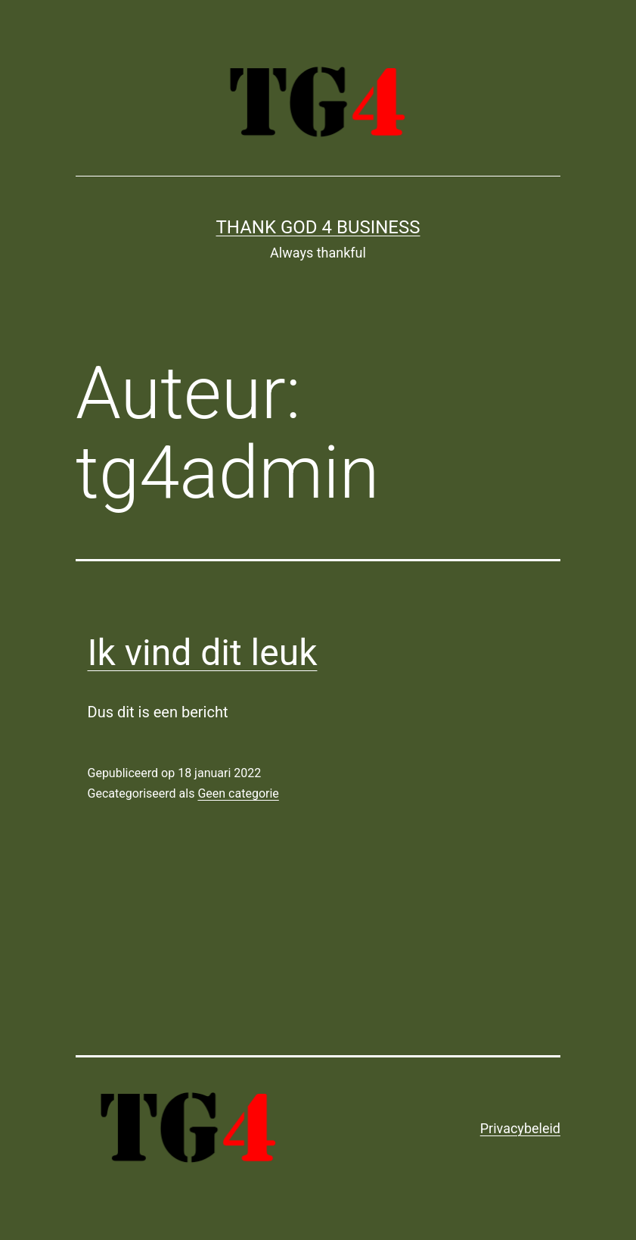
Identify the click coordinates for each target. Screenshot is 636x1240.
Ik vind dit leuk (203, 652)
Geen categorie (237, 793)
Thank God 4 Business (318, 227)
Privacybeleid (520, 1128)
